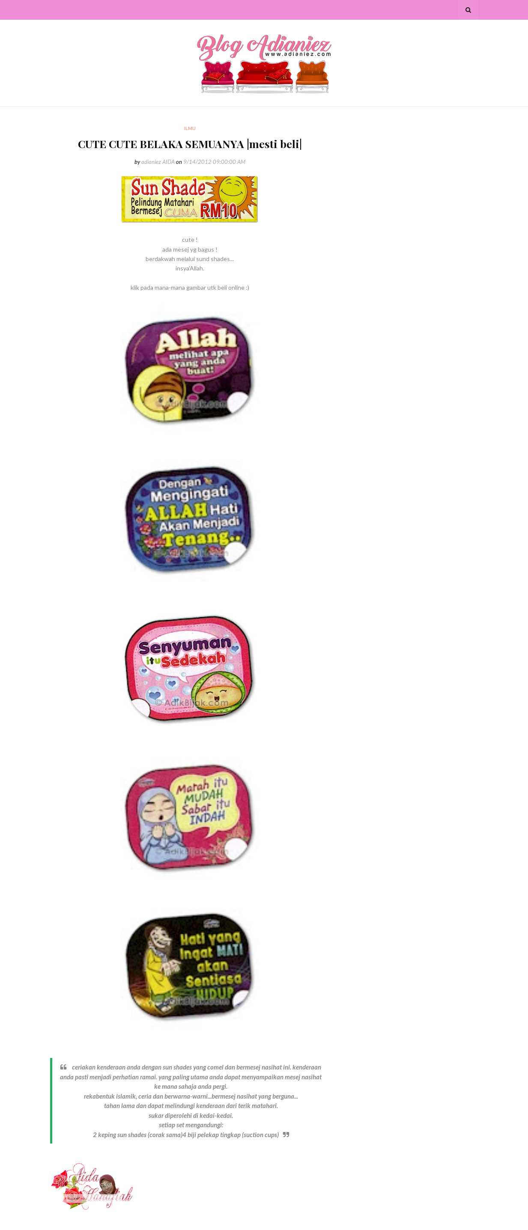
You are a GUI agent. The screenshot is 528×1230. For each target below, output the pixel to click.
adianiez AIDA (158, 161)
